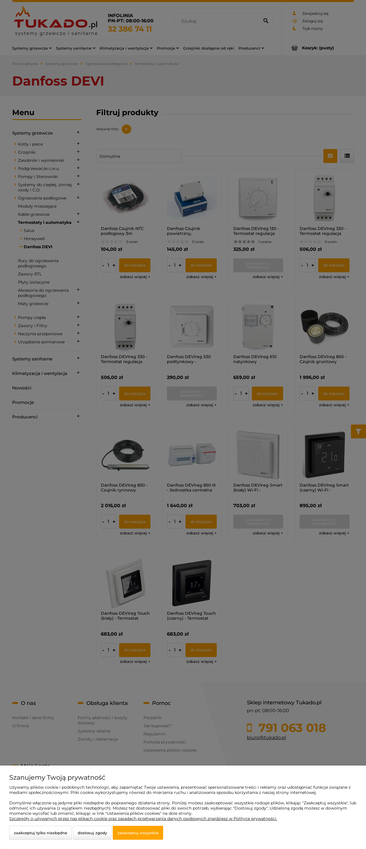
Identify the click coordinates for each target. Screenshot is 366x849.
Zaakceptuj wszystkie (138, 832)
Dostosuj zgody (92, 832)
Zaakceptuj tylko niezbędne (40, 832)
